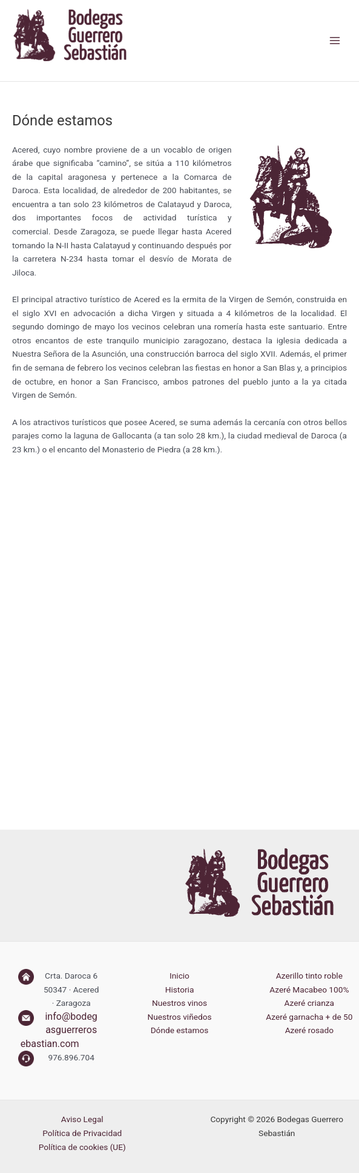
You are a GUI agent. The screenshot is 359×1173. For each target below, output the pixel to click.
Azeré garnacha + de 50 (309, 1017)
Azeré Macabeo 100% (309, 989)
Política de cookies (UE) (82, 1147)
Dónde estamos (180, 1030)
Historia (179, 989)
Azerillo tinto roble (309, 975)
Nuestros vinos (179, 1003)
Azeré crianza (309, 1003)
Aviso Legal (82, 1119)
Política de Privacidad (82, 1133)
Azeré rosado (309, 1030)
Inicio (179, 975)
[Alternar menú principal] (335, 40)
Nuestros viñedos (179, 1017)
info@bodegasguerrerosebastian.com (59, 1030)
